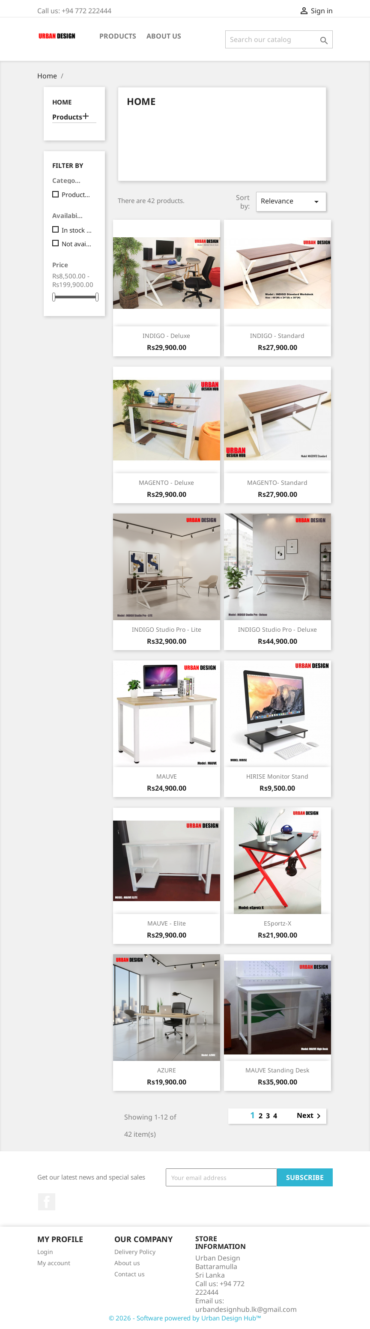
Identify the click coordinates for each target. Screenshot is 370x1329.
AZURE (166, 1070)
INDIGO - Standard (277, 336)
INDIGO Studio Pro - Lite (166, 629)
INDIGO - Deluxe (166, 336)
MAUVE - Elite (166, 923)
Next (310, 1116)
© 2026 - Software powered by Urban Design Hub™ (185, 1318)
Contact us (129, 1274)
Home (62, 102)
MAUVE (166, 776)
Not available (77, 243)
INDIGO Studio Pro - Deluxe (277, 629)
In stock (77, 230)
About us (163, 36)
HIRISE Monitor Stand (277, 776)
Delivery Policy (134, 1252)
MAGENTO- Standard (277, 482)
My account (53, 1263)
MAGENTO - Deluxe (166, 482)
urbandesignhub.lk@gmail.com (246, 1309)
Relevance (291, 201)
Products (117, 36)
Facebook (46, 1201)
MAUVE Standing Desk (277, 1070)
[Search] (279, 39)
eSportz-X (277, 923)
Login (45, 1252)
